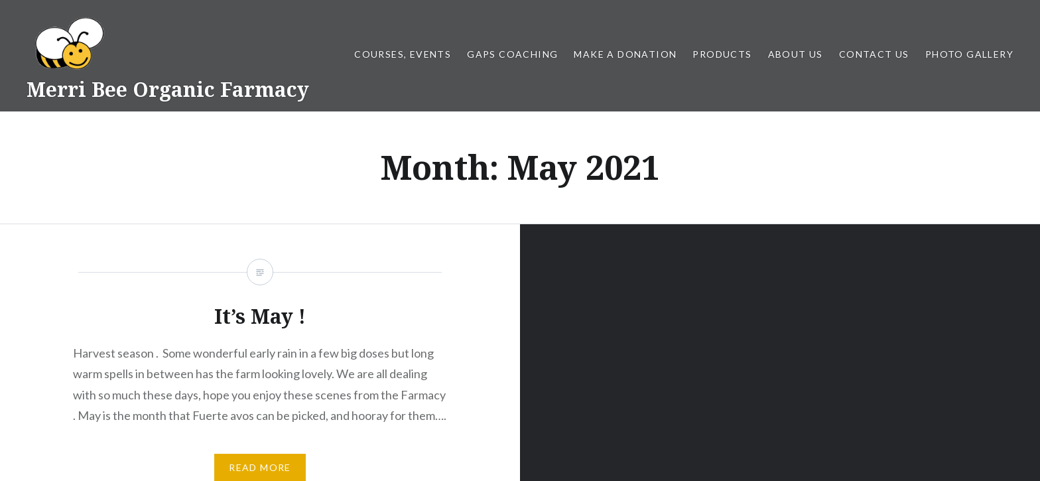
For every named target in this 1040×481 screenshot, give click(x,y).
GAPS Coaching (512, 54)
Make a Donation (625, 54)
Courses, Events (402, 54)
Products (721, 54)
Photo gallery (969, 54)
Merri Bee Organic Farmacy (168, 89)
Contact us (874, 54)
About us (795, 54)
